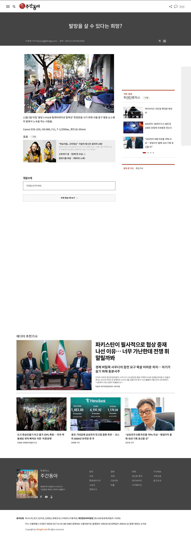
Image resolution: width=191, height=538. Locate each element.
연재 (134, 471)
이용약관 (73, 518)
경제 (113, 471)
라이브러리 (137, 480)
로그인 (182, 7)
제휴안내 (56, 518)
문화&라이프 (95, 480)
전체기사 (93, 489)
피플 (113, 485)
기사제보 (157, 471)
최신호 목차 (137, 476)
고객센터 (65, 518)
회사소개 (29, 518)
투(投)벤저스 (132, 98)
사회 (91, 476)
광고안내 (157, 480)
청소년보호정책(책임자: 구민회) (107, 518)
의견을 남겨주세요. (34, 185)
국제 (113, 476)
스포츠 (92, 485)
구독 (34, 137)
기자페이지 (137, 485)
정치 (91, 471)
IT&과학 (114, 480)
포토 (25, 137)
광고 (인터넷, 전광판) (42, 518)
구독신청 (157, 476)
